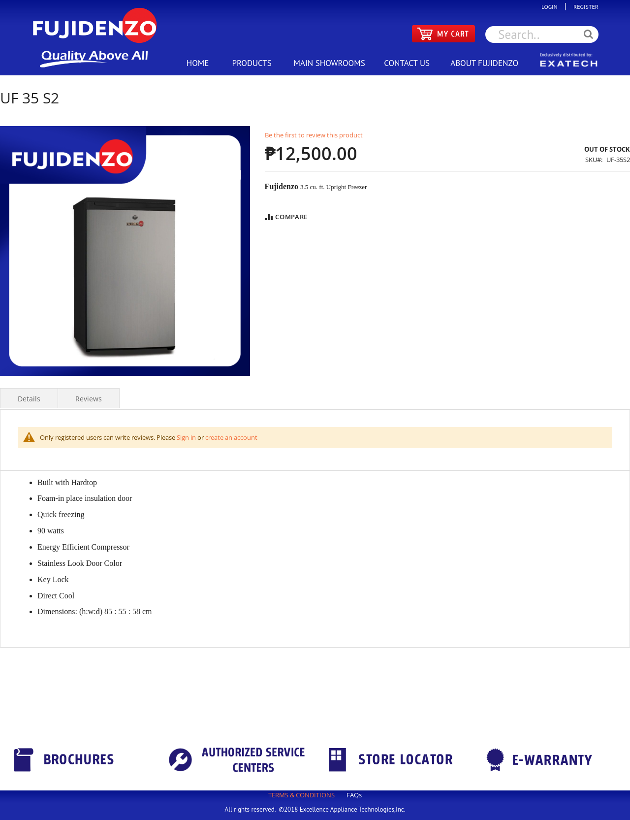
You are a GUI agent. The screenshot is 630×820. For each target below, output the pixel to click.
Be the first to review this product (314, 135)
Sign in (186, 437)
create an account (231, 437)
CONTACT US (407, 63)
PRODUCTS (251, 63)
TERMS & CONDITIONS (301, 794)
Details (29, 398)
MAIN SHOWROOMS (329, 63)
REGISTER (583, 6)
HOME (198, 63)
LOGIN (551, 6)
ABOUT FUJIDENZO (484, 63)
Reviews (88, 398)
